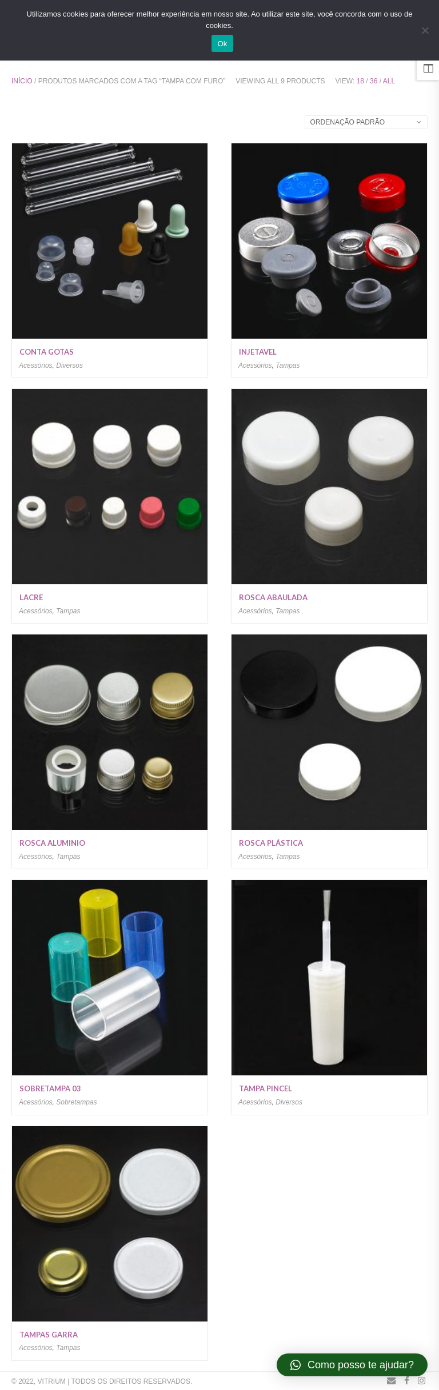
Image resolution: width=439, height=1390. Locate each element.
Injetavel (258, 351)
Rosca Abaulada (273, 597)
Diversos (69, 365)
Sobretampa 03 (50, 1088)
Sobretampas (76, 1102)
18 (360, 81)
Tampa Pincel (265, 1088)
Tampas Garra (48, 1334)
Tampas (288, 365)
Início (22, 81)
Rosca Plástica (271, 842)
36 (373, 81)
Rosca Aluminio (52, 842)
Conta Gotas (46, 351)
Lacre (31, 597)
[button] (352, 1364)
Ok (222, 43)
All (389, 81)
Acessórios (36, 365)
